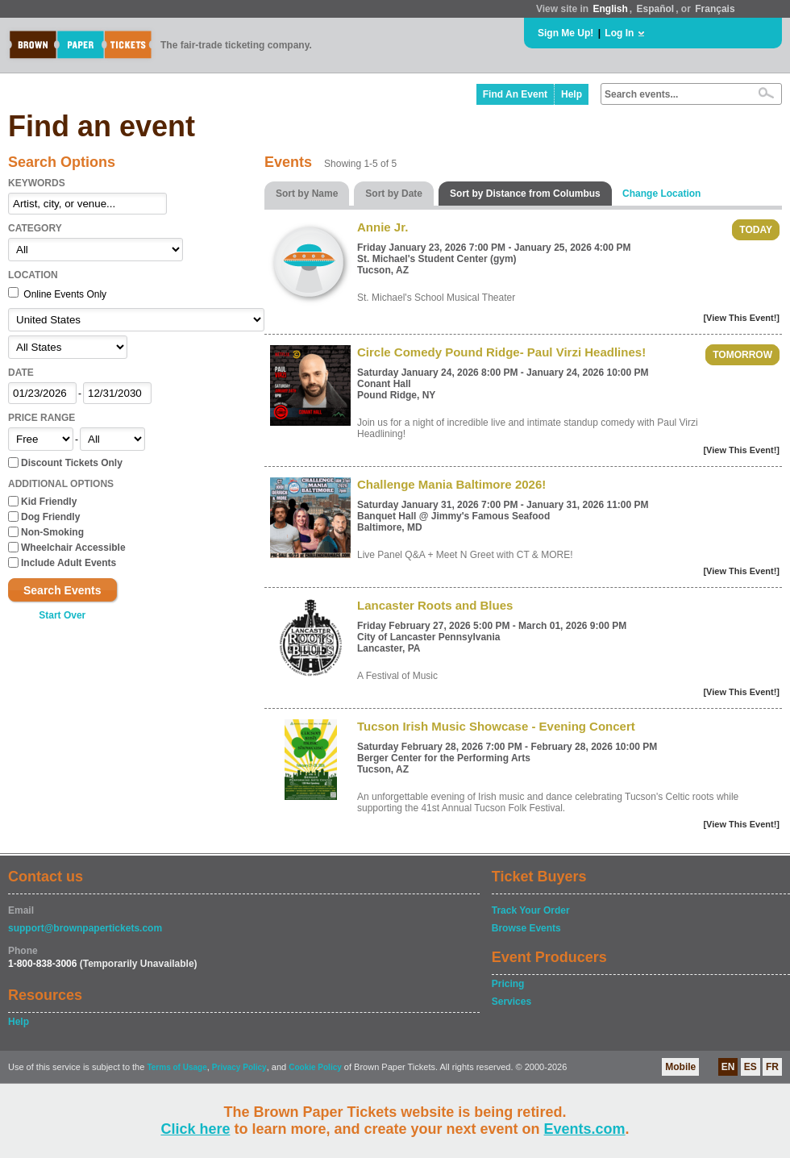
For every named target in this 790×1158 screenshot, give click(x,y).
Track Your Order (531, 910)
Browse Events (526, 928)
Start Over (62, 615)
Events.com (585, 1129)
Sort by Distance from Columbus (525, 193)
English (609, 9)
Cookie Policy (315, 1067)
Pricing (508, 983)
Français (714, 9)
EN (728, 1067)
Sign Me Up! (565, 33)
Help (571, 94)
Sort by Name (307, 193)
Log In (619, 33)
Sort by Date (393, 193)
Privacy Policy (239, 1067)
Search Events (62, 590)
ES (750, 1067)
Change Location (661, 193)
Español (656, 9)
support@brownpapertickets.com (85, 928)
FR (772, 1067)
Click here (195, 1129)
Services (511, 1001)
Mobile (680, 1067)
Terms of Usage (176, 1067)
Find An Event (515, 94)
